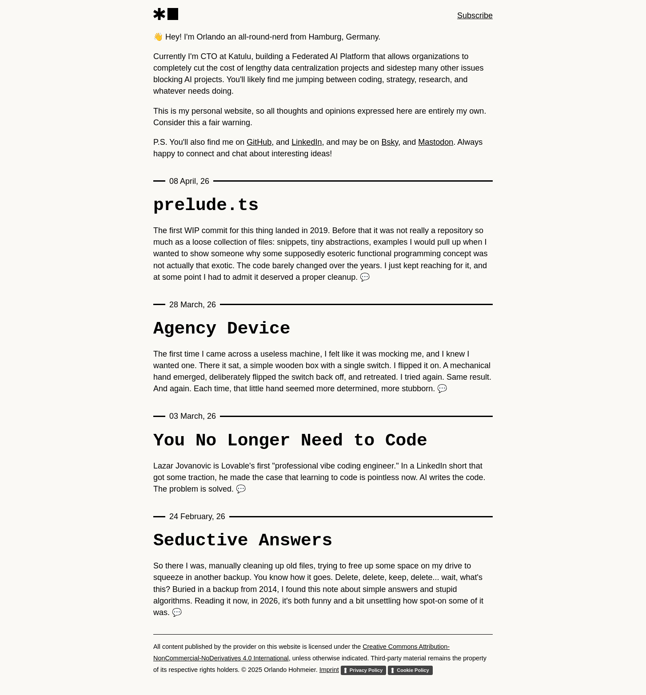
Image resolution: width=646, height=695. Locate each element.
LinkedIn (306, 142)
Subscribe (475, 15)
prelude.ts (206, 205)
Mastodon (435, 142)
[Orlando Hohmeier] (165, 14)
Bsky (390, 142)
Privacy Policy (366, 670)
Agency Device (221, 329)
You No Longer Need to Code (290, 441)
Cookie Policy (413, 670)
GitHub (259, 142)
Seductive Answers (242, 540)
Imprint (329, 669)
